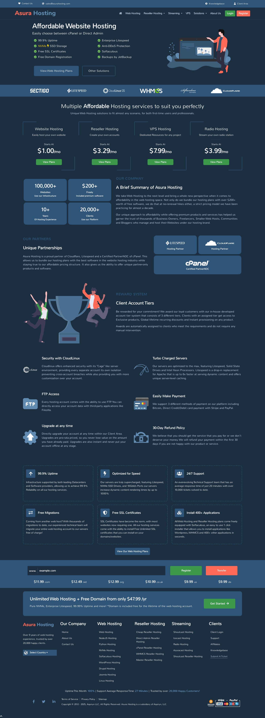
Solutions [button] (199, 13)
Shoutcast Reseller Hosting (187, 656)
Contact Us (25, 3)
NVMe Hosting (107, 650)
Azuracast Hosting (183, 650)
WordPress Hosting (109, 662)
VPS (188, 13)
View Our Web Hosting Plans (132, 551)
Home (65, 632)
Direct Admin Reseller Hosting (148, 640)
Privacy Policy (88, 699)
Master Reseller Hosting (149, 659)
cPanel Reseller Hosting (149, 647)
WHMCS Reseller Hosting (150, 653)
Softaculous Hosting (110, 656)
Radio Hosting (180, 644)
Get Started (219, 603)
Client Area (241, 3)
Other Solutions (98, 71)
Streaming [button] (174, 13)
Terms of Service (70, 699)
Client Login (217, 632)
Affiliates (215, 644)
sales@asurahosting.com (56, 3)
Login (230, 13)
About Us (215, 13)
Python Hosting (107, 644)
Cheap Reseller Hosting (148, 632)
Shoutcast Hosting (183, 632)
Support (215, 638)
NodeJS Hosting (107, 638)
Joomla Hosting (107, 674)
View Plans (49, 161)
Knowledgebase (214, 3)
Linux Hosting (106, 680)
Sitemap (103, 699)
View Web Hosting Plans (56, 71)
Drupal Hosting (107, 668)
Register (243, 13)
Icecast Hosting (181, 638)
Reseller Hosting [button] (153, 13)
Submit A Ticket (219, 656)
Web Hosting (132, 13)
